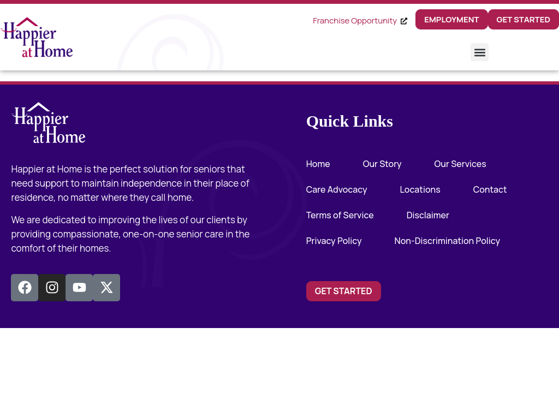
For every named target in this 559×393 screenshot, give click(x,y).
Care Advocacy (336, 189)
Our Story (382, 164)
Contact (490, 189)
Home (318, 164)
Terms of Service (340, 215)
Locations (420, 189)
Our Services (460, 164)
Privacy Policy (334, 241)
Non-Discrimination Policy (448, 241)
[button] (480, 52)
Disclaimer (428, 215)
